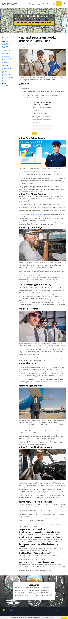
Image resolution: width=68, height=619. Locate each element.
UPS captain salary (31, 273)
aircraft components (7, 47)
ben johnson (5, 49)
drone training (6, 59)
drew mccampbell (6, 57)
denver (4, 56)
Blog (28, 3)
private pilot (5, 82)
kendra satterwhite (7, 72)
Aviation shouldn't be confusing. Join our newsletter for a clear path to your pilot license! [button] (34, 25)
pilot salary (33, 46)
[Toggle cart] (65, 4)
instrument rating (7, 69)
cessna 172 (5, 51)
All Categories (5, 46)
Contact (49, 4)
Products (23, 3)
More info (50, 617)
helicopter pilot (6, 67)
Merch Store (32, 3)
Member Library (38, 3)
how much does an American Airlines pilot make (37, 216)
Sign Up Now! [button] (59, 4)
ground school (28, 46)
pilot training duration (8, 79)
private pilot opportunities (9, 84)
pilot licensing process (8, 76)
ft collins (4, 64)
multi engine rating (7, 74)
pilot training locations (8, 81)
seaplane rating (6, 86)
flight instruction (6, 61)
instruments (5, 71)
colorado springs (6, 52)
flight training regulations (9, 62)
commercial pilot (21, 46)
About (44, 4)
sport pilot (5, 87)
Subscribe (35, 135)
